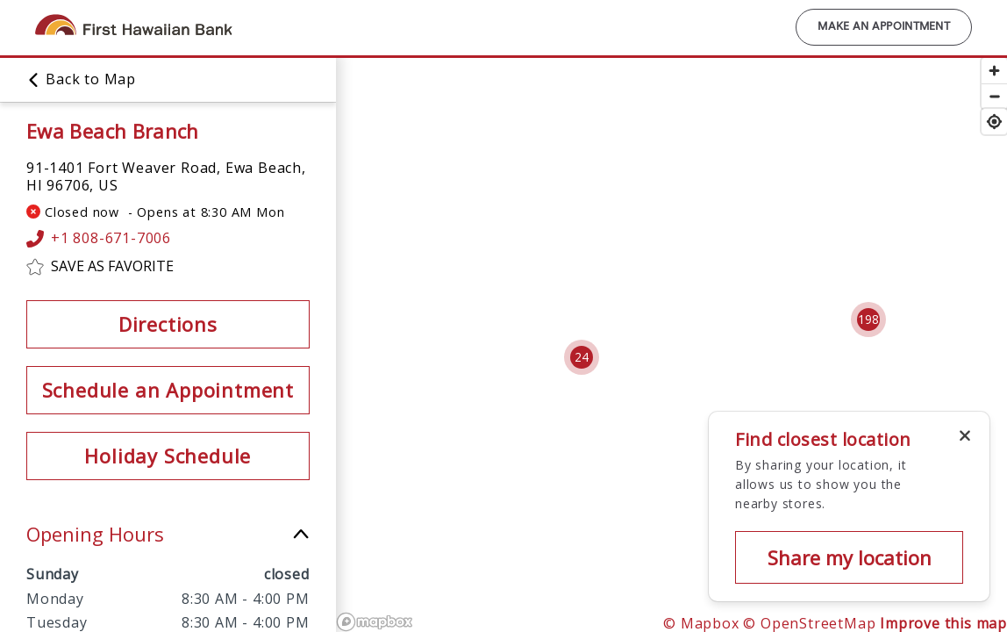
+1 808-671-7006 (98, 239)
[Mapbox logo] (374, 622)
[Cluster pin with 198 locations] (868, 319)
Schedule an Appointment (168, 390)
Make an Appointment (884, 27)
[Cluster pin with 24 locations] (581, 357)
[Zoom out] (994, 96)
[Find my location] (994, 121)
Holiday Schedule (167, 455)
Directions (168, 324)
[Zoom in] (994, 70)
